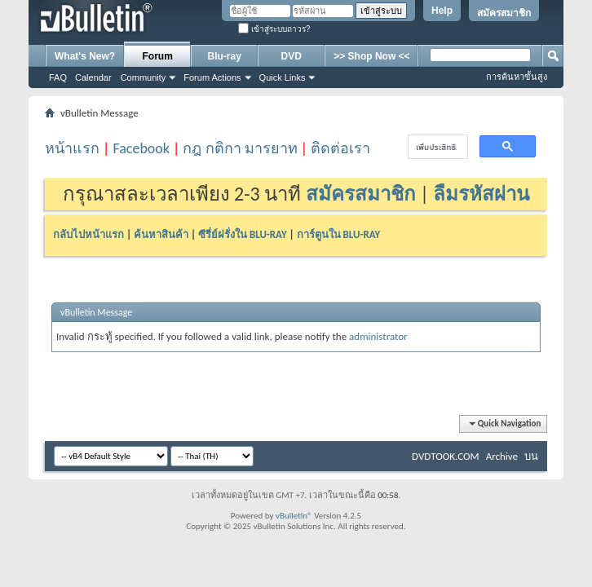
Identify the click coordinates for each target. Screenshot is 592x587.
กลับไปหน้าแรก (88, 234)
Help (442, 10)
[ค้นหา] (436, 147)
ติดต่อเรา (340, 148)
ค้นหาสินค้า (161, 234)
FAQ (58, 77)
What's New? (85, 56)
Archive (502, 456)
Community (143, 77)
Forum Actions (212, 77)
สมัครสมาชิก (504, 13)
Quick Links (282, 77)
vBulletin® (294, 515)
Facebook (141, 148)
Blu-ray (224, 56)
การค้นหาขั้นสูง (516, 77)
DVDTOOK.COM (445, 456)
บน (531, 456)
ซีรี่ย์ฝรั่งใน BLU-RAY (242, 234)
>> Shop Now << (371, 56)
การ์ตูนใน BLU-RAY (339, 234)
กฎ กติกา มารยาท (240, 148)
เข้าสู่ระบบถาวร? (274, 28)
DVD (291, 56)
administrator (378, 336)
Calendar (93, 77)
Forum (158, 56)
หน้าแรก (72, 148)
